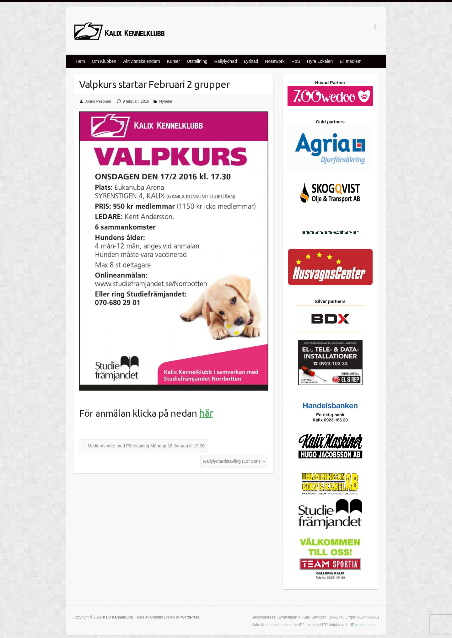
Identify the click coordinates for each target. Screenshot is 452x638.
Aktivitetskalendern (141, 61)
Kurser (173, 61)
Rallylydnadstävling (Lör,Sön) (234, 461)
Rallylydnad (225, 61)
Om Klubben (104, 61)
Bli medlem (350, 61)
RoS (296, 61)
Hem (80, 61)
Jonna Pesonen (98, 101)
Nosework (274, 61)
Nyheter (165, 101)
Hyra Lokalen (320, 61)
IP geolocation (363, 625)
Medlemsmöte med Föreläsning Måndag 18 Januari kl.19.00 (143, 445)
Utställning (197, 61)
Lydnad (251, 61)
